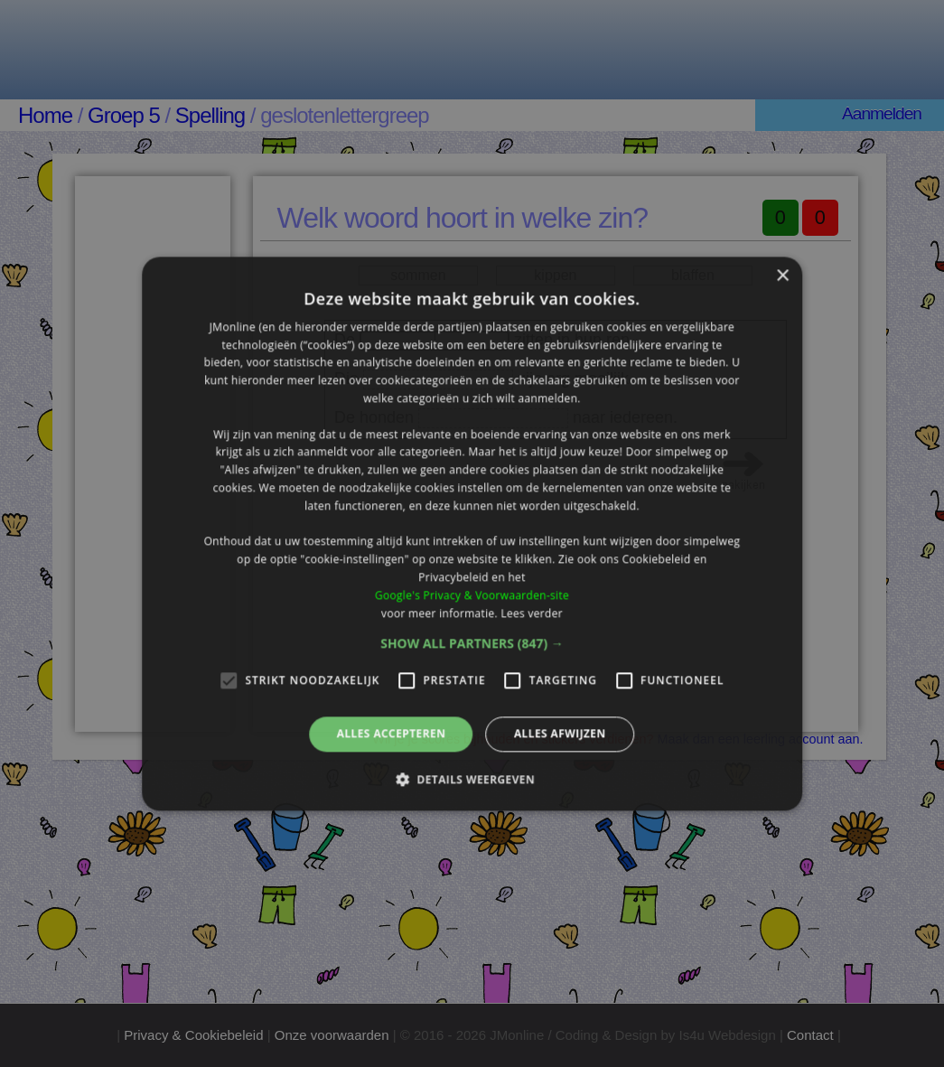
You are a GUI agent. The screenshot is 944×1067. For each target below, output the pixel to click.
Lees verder (531, 613)
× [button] (782, 276)
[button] (472, 644)
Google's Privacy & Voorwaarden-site (472, 595)
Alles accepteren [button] (391, 734)
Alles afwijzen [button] (560, 734)
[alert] (472, 533)
